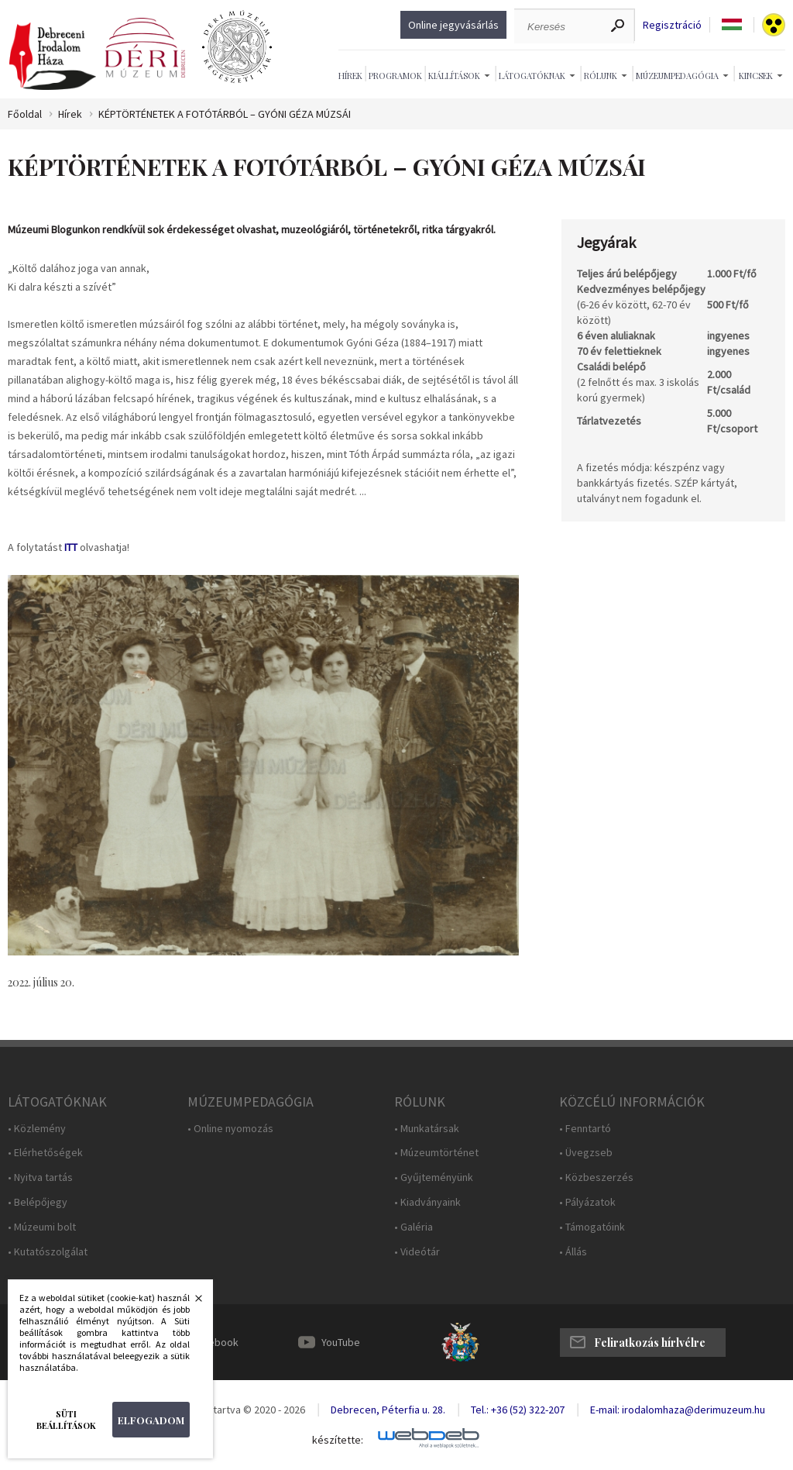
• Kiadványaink (427, 1202)
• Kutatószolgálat (48, 1251)
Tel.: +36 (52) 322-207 (518, 1410)
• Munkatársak (426, 1128)
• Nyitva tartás (40, 1177)
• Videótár (417, 1251)
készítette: (337, 1440)
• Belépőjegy (37, 1202)
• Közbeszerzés (596, 1177)
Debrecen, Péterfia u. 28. (388, 1410)
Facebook (215, 1342)
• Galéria (413, 1227)
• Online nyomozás (230, 1128)
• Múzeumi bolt (42, 1227)
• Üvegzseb (586, 1152)
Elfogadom (151, 1420)
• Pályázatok (587, 1202)
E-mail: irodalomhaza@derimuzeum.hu (677, 1410)
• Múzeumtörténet (436, 1152)
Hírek (350, 75)
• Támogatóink (592, 1227)
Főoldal (25, 114)
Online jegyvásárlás (453, 25)
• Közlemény (37, 1128)
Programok (395, 75)
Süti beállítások (66, 1419)
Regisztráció (672, 25)
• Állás (573, 1251)
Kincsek (756, 75)
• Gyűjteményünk (433, 1177)
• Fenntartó (585, 1128)
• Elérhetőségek (45, 1152)
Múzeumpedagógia (677, 75)
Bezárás (190, 1302)
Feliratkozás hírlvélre (649, 1342)
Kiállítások (454, 75)
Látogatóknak (532, 75)
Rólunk (600, 75)
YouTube (340, 1342)
